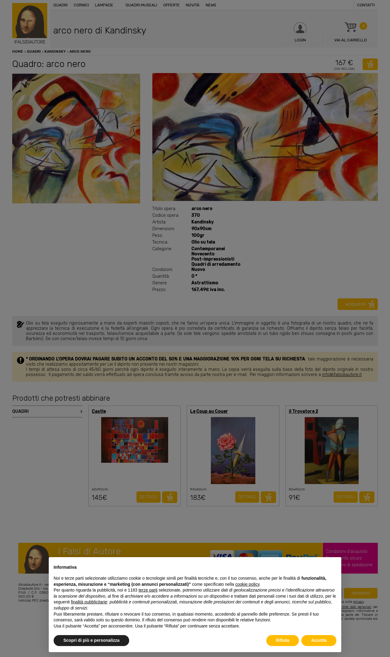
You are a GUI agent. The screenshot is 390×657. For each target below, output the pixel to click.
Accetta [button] (319, 640)
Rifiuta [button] (282, 640)
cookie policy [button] (247, 584)
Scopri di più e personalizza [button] (91, 640)
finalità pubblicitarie (89, 601)
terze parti (148, 590)
